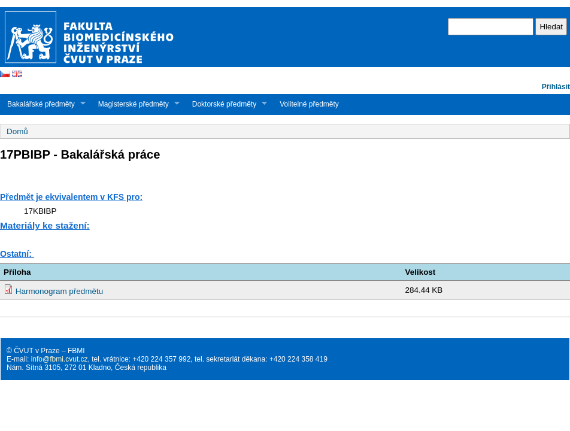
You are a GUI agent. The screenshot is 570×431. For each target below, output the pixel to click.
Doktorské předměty (226, 103)
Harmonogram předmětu (59, 291)
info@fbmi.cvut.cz (59, 359)
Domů (17, 131)
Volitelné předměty (309, 104)
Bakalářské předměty (43, 103)
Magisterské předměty (135, 103)
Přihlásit (556, 87)
